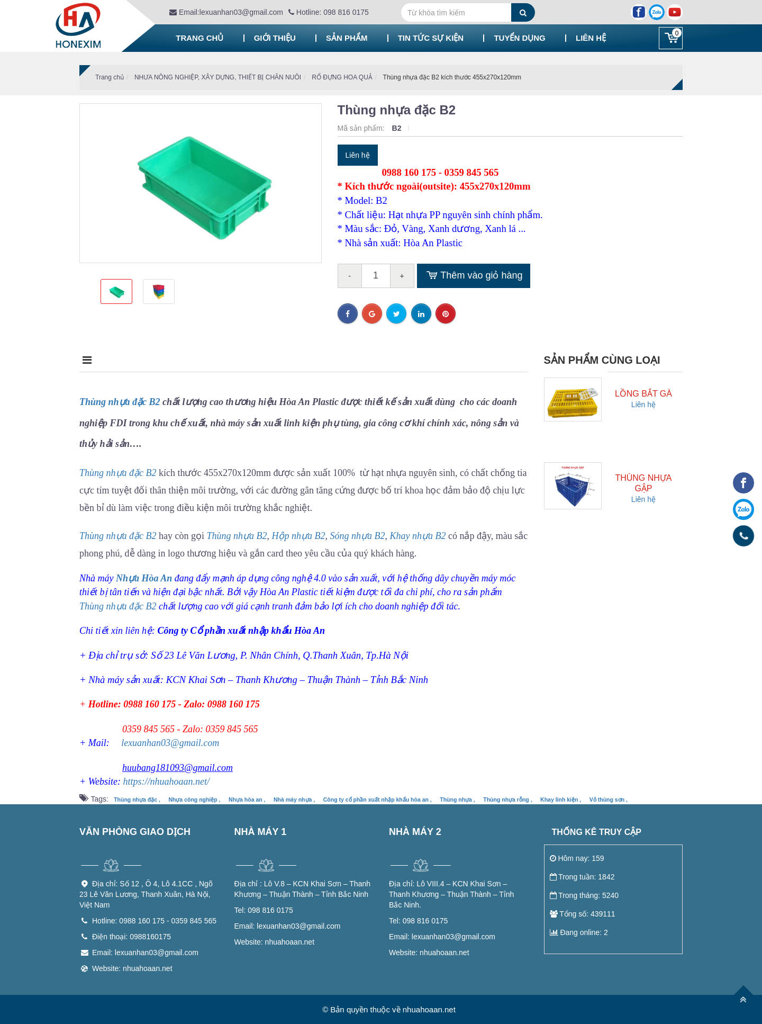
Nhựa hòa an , (247, 799)
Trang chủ (199, 37)
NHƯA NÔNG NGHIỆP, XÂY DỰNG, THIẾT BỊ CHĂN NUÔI (217, 77)
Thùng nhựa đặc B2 (119, 402)
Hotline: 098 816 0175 (328, 12)
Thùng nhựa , (457, 799)
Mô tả (96, 360)
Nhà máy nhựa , (294, 799)
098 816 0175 (263, 910)
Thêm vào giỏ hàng (474, 276)
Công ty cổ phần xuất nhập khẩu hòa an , (377, 799)
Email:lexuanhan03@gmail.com (226, 12)
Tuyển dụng (519, 37)
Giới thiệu (275, 37)
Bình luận (359, 360)
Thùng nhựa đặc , (137, 799)
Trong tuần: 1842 (582, 877)
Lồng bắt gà (643, 393)
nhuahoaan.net (274, 942)
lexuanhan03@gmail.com (170, 743)
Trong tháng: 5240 (584, 895)
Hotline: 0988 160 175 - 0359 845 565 (154, 921)
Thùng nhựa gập (643, 483)
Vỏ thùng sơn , (608, 799)
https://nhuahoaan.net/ (166, 781)
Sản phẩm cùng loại (602, 360)
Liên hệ (591, 37)
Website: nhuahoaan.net (132, 968)
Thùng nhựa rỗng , (507, 799)
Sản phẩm (346, 37)
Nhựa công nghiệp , (194, 799)
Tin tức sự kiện (431, 37)
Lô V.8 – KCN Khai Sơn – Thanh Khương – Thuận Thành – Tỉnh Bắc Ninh (302, 889)
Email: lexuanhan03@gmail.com (145, 952)
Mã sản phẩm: (362, 128)
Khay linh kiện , (560, 799)
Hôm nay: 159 (577, 858)
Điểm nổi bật (179, 360)
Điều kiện (272, 360)
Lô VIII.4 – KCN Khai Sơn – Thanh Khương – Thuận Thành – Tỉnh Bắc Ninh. (451, 894)
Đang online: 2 (579, 932)
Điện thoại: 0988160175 (131, 936)
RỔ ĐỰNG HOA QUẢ (342, 77)
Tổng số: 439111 (582, 914)
